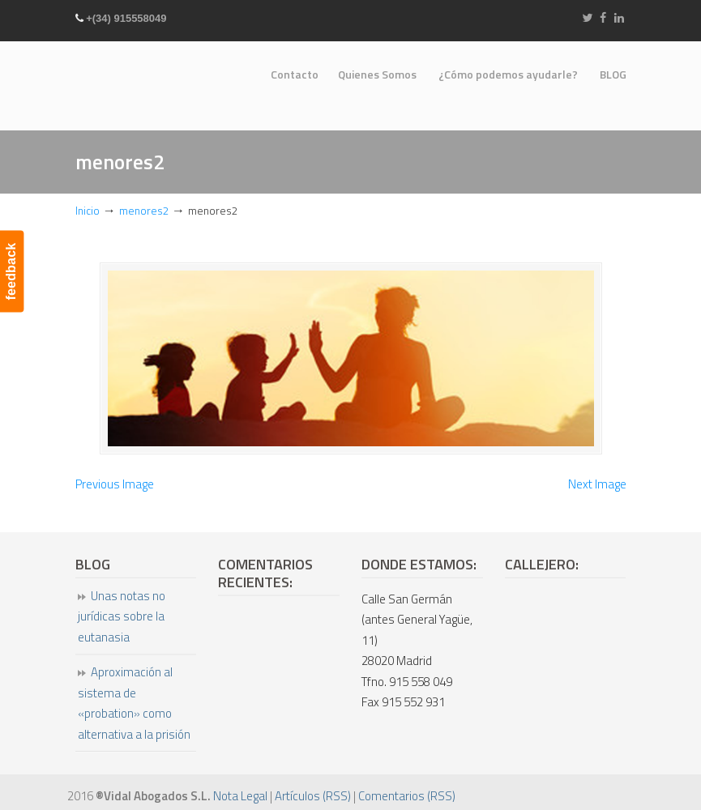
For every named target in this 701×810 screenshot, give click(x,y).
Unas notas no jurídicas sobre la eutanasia (121, 616)
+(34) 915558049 (126, 18)
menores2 (144, 210)
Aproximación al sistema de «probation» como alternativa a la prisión (134, 703)
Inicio (87, 210)
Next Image (597, 484)
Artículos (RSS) (313, 796)
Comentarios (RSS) (406, 796)
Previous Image (114, 484)
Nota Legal (240, 796)
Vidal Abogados (136, 80)
